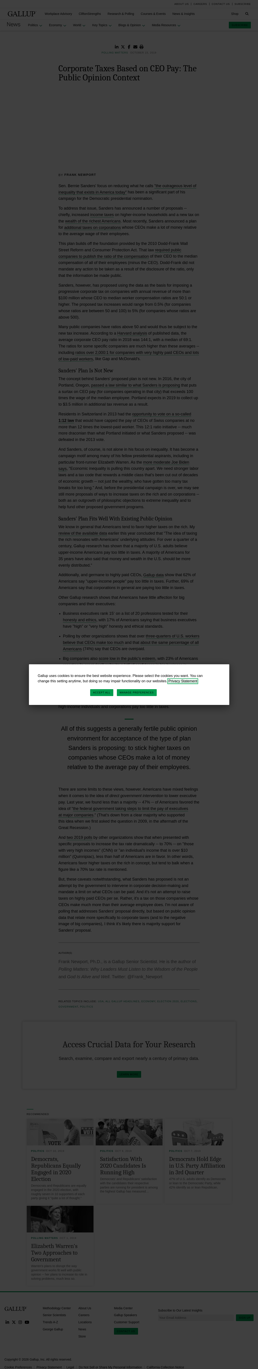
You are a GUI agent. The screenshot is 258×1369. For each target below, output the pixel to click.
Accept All (101, 692)
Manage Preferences (137, 692)
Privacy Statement (182, 681)
